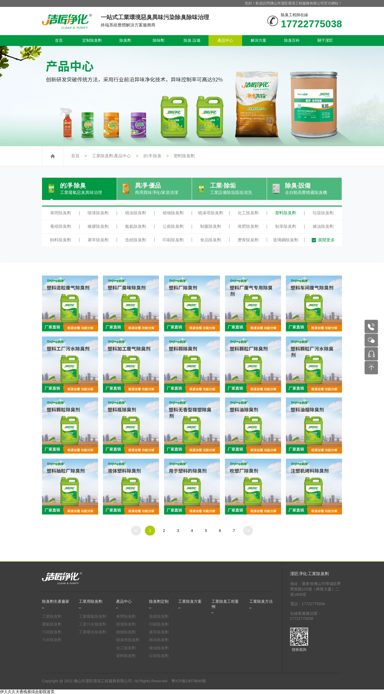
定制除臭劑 (92, 40)
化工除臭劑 (248, 212)
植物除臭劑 (173, 212)
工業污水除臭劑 (92, 624)
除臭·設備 (192, 40)
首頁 (59, 40)
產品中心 (225, 40)
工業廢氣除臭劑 (92, 616)
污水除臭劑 (52, 640)
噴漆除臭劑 (98, 212)
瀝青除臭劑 (248, 239)
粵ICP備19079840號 (188, 681)
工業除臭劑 (52, 616)
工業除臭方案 (190, 601)
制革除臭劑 (285, 226)
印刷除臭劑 (173, 239)
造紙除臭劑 (135, 239)
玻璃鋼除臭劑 (285, 239)
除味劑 (158, 40)
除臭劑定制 (159, 601)
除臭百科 (292, 40)
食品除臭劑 (210, 239)
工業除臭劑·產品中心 (111, 156)
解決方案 (258, 40)
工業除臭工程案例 (225, 603)
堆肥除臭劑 (248, 226)
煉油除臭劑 (323, 226)
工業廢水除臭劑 (92, 632)
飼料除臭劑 (60, 239)
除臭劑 (125, 40)
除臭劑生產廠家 (55, 601)
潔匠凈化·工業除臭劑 (309, 574)
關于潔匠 (325, 40)
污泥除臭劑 (52, 632)
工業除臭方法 (261, 601)
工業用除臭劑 (90, 601)
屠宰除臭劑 (98, 239)
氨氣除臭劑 (135, 226)
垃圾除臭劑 (323, 212)
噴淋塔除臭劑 (210, 212)
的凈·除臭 (152, 156)
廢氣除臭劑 (52, 624)
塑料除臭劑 (184, 156)
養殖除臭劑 (60, 226)
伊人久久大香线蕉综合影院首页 (27, 691)
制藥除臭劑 (210, 226)
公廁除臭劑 (173, 226)
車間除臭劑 (60, 212)
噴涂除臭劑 (135, 212)
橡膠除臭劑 (98, 226)
